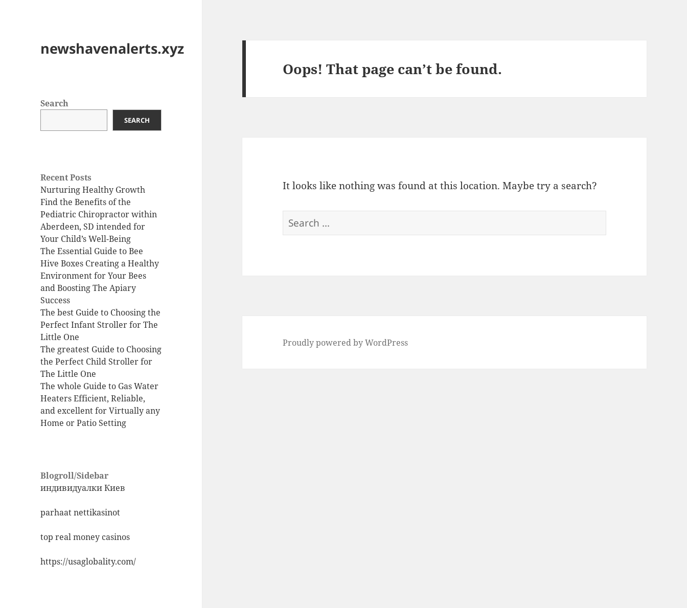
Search (54, 103)
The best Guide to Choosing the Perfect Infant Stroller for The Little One (100, 325)
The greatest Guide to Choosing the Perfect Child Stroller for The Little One (101, 361)
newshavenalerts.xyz (112, 48)
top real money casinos (85, 537)
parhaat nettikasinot (80, 512)
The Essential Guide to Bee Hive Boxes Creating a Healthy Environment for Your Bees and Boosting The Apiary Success (99, 275)
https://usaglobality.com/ (88, 561)
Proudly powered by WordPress (345, 342)
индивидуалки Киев (82, 487)
